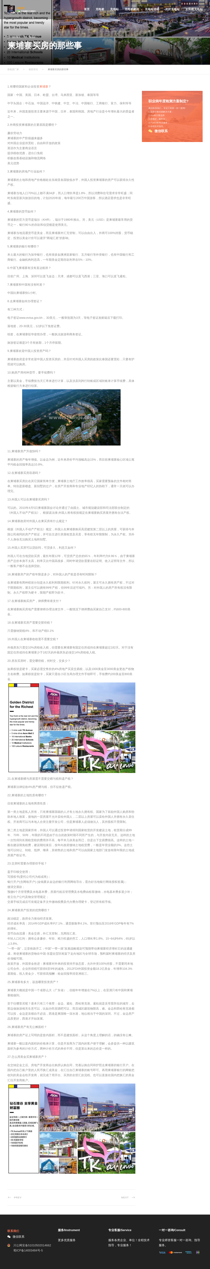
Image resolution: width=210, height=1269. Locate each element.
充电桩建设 (132, 9)
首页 (87, 9)
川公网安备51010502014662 (32, 1245)
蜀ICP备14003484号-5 (28, 1250)
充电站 (114, 9)
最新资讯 (16, 37)
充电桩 (100, 9)
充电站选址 (152, 9)
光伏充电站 (172, 9)
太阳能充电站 (194, 9)
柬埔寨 (32, 37)
